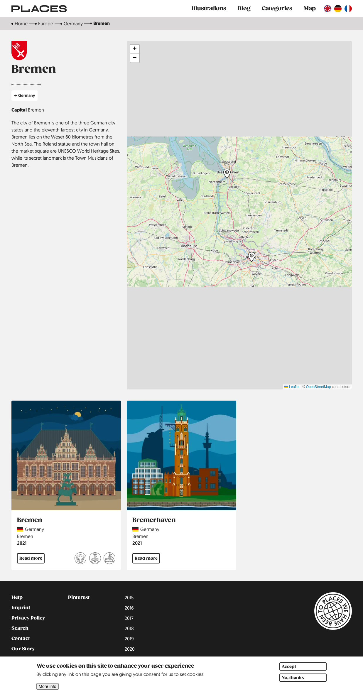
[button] (227, 174)
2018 (129, 628)
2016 (129, 608)
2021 (21, 543)
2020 (130, 649)
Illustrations (209, 8)
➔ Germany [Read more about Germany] (24, 95)
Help (17, 597)
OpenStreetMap (318, 387)
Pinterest (79, 597)
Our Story (23, 649)
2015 (129, 597)
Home (21, 23)
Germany (73, 23)
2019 (129, 639)
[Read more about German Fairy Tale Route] (95, 559)
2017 (129, 618)
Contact (20, 639)
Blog (244, 8)
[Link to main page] (39, 8)
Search (19, 628)
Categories (277, 8)
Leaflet (291, 387)
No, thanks (293, 678)
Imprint (20, 608)
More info (47, 686)
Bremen (36, 110)
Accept (289, 666)
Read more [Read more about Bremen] (30, 558)
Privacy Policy (28, 618)
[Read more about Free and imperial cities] (80, 559)
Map (310, 8)
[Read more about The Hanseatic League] (109, 559)
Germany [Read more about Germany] (34, 529)
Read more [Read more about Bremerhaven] (146, 558)
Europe (45, 23)
